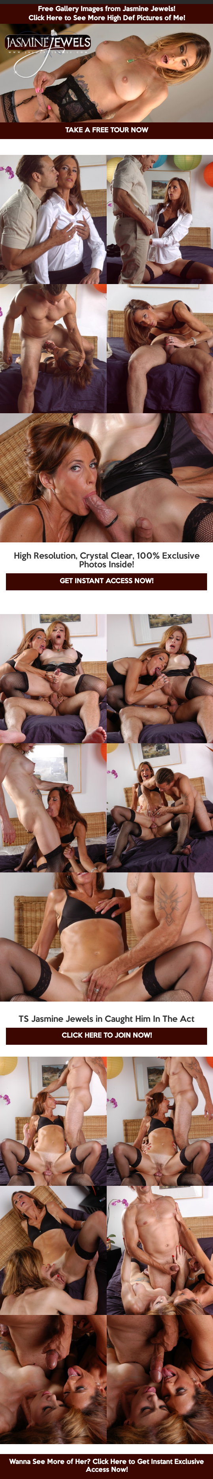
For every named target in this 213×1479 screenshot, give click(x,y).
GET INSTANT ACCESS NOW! (106, 581)
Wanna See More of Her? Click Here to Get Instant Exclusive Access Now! (106, 1466)
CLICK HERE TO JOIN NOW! (107, 1036)
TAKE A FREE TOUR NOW (106, 131)
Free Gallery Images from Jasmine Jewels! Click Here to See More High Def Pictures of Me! (106, 13)
